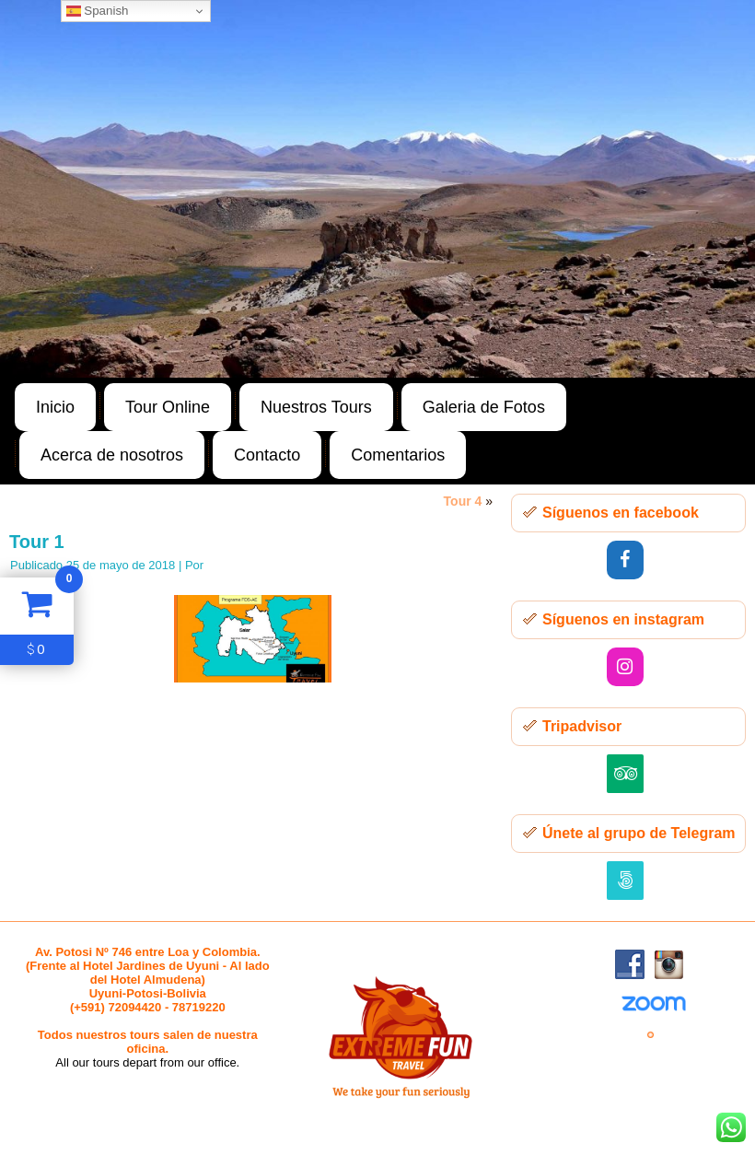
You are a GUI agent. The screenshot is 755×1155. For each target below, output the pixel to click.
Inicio (55, 407)
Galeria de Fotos (484, 407)
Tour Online (167, 407)
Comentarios (398, 455)
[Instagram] (625, 667)
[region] (377, 189)
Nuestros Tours (316, 407)
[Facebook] (625, 560)
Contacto (267, 455)
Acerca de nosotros (112, 455)
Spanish (97, 11)
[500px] (625, 880)
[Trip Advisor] (625, 773)
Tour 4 (463, 501)
